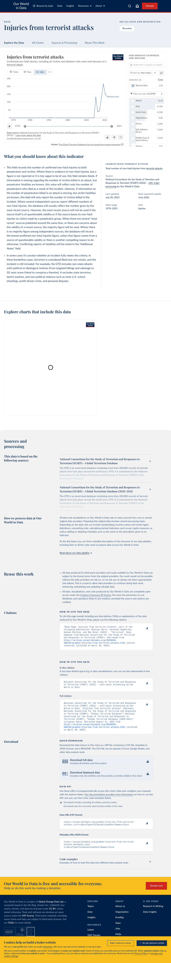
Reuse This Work (95, 43)
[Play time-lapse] (9, 126)
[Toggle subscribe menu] (137, 6)
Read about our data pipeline (76, 553)
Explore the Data (14, 43)
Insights (70, 6)
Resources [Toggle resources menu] (85, 6)
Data (59, 6)
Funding (119, 926)
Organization (122, 921)
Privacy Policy (140, 953)
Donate (150, 6)
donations (48, 947)
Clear (160, 80)
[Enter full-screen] (120, 137)
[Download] (107, 137)
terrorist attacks (154, 168)
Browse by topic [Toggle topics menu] (43, 6)
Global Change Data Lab (51, 911)
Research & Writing (153, 915)
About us (120, 915)
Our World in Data (21, 6)
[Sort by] (143, 73)
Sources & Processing (64, 43)
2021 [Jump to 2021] (119, 126)
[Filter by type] (146, 94)
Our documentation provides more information (109, 802)
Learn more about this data (28, 135)
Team (118, 932)
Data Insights (150, 921)
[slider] (25, 126)
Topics (91, 915)
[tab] (14, 72)
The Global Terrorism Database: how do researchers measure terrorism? (90, 144)
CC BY (38, 139)
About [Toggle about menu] (100, 6)
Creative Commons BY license (95, 595)
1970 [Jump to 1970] (17, 126)
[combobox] (130, 6)
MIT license (28, 925)
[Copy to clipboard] (143, 628)
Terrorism (127, 28)
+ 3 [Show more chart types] (49, 72)
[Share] (114, 137)
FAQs (11, 932)
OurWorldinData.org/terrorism (20, 139)
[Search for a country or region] (146, 65)
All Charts (38, 43)
